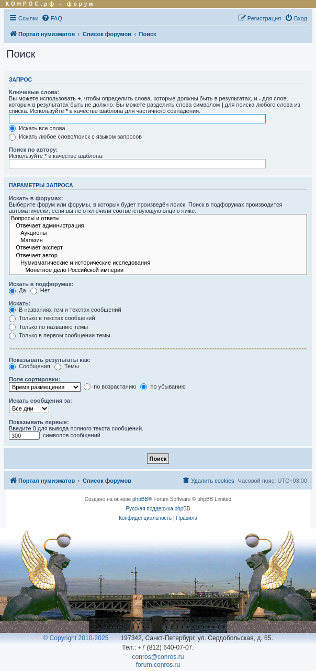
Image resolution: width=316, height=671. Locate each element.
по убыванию (162, 386)
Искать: (19, 303)
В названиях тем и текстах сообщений (65, 309)
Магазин (158, 240)
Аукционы (158, 233)
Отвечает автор (158, 255)
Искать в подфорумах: (41, 284)
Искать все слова (37, 128)
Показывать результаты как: (50, 360)
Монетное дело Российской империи (158, 270)
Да (17, 290)
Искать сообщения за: (40, 400)
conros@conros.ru (158, 657)
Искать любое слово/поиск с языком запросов (75, 136)
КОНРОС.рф (31, 4)
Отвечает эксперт (158, 248)
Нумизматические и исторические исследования (158, 263)
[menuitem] (51, 18)
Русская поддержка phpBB (158, 508)
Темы (66, 366)
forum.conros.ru (158, 664)
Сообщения (29, 366)
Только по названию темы (48, 327)
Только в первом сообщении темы (59, 335)
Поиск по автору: (33, 149)
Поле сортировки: (34, 379)
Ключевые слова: (34, 92)
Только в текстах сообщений (52, 318)
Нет (40, 290)
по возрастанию (110, 386)
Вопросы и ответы (158, 218)
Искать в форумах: (36, 198)
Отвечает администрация (158, 226)
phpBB (140, 499)
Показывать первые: (39, 422)
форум (81, 4)
